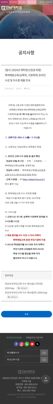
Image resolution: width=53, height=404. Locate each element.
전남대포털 (13, 2)
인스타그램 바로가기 (21, 344)
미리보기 (24, 288)
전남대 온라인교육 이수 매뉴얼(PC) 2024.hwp (26, 292)
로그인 (42, 2)
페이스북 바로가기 (16, 344)
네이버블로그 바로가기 (27, 344)
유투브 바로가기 (32, 344)
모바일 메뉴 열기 (48, 10)
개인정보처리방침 (14, 337)
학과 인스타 (31, 2)
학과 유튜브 (22, 2)
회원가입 (49, 2)
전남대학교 (4, 2)
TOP (46, 381)
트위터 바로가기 (37, 344)
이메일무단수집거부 (34, 337)
